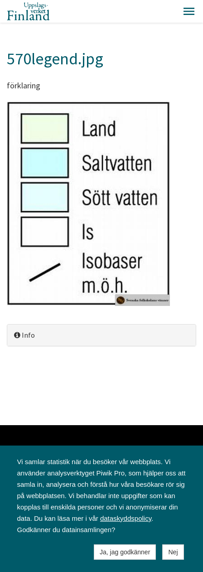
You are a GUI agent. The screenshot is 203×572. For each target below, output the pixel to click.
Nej (173, 552)
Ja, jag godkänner (125, 552)
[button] (189, 11)
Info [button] (24, 334)
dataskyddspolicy (125, 518)
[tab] (101, 335)
